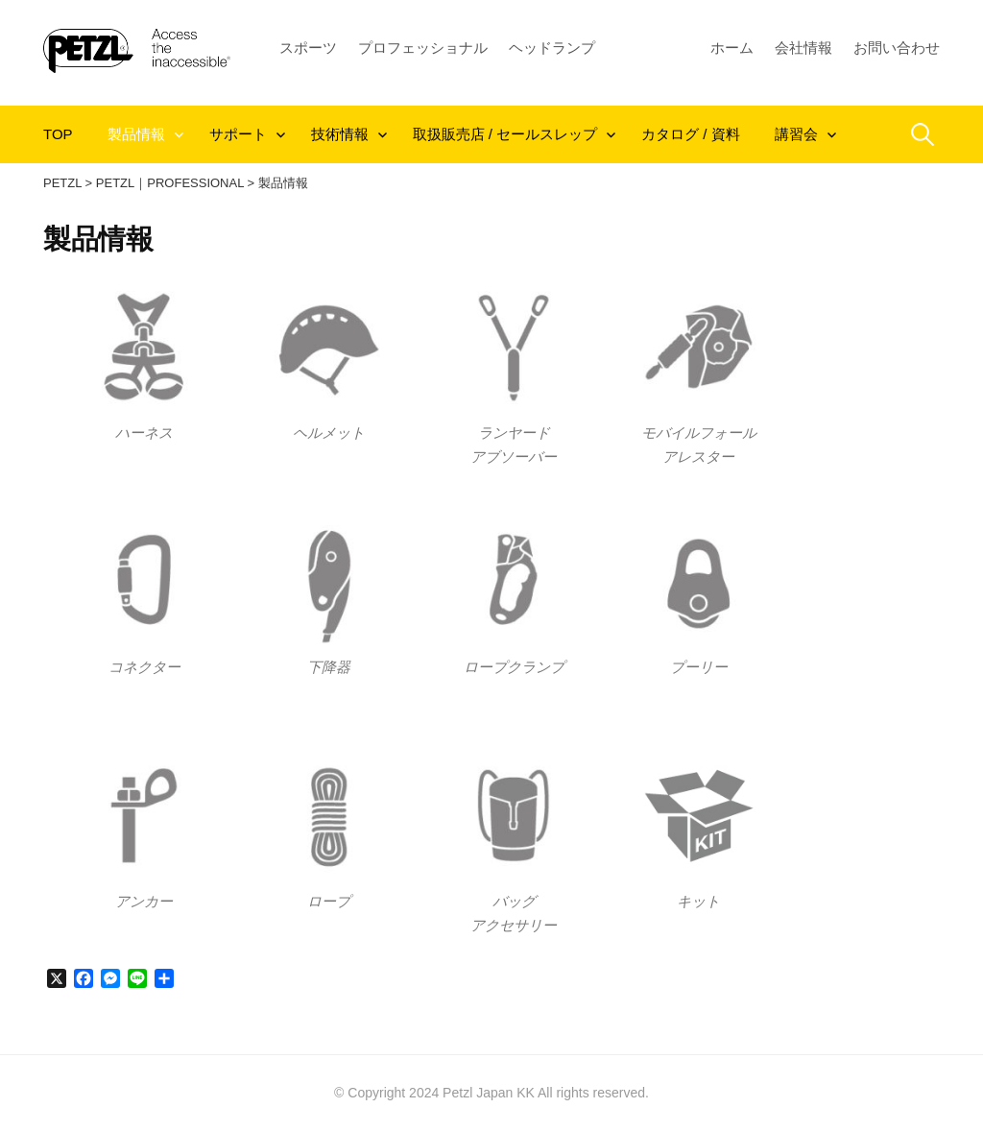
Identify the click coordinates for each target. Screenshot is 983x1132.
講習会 (796, 134)
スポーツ (308, 47)
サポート (238, 134)
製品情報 (136, 134)
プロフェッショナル (423, 47)
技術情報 (340, 134)
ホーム (732, 47)
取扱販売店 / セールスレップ (505, 134)
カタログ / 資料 (690, 134)
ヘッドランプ (552, 47)
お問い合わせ (896, 47)
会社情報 (803, 47)
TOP (58, 134)
